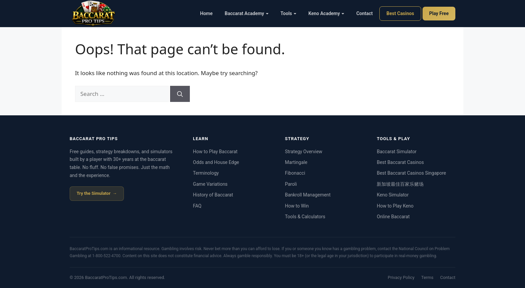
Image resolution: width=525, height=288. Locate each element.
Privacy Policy (401, 277)
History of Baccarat (213, 194)
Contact (364, 13)
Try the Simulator (93, 193)
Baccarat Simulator (397, 151)
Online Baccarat (393, 216)
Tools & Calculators (305, 216)
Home (206, 13)
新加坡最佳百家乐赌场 (400, 184)
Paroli (291, 184)
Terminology (206, 173)
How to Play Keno (395, 206)
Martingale (296, 162)
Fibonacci (295, 173)
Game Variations (210, 184)
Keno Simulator (392, 194)
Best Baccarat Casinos (400, 162)
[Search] (180, 94)
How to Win (297, 206)
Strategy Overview (303, 151)
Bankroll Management (308, 194)
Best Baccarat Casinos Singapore (411, 173)
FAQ (197, 206)
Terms (427, 277)
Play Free (439, 13)
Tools (288, 13)
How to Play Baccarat (215, 151)
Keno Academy (326, 13)
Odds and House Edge (216, 162)
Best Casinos (400, 13)
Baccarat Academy (247, 13)
